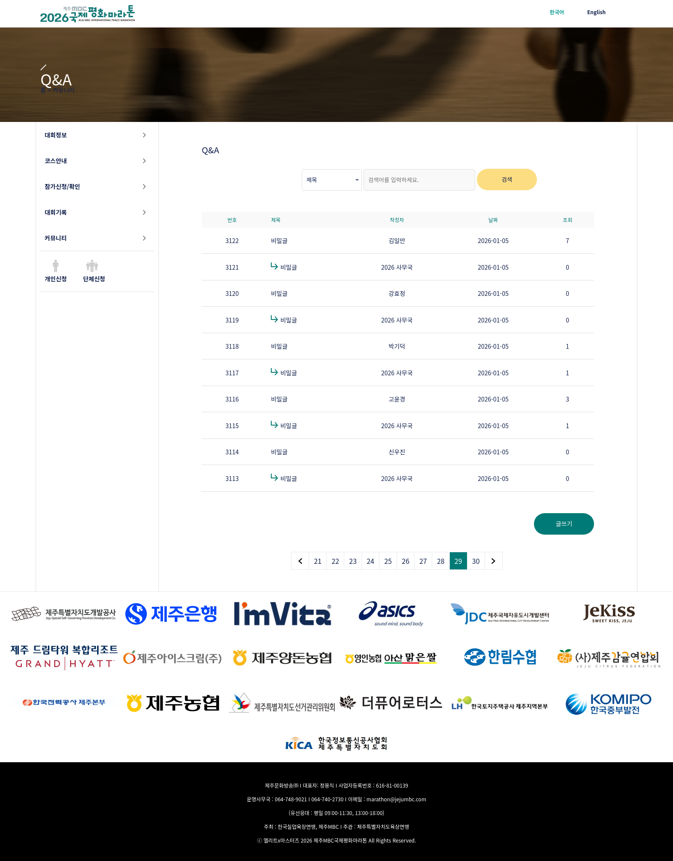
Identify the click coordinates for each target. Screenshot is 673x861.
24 (370, 561)
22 (335, 561)
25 (388, 561)
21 (317, 561)
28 (441, 561)
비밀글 (279, 240)
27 (423, 561)
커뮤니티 (56, 238)
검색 (507, 179)
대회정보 (56, 135)
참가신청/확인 (62, 186)
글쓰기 (564, 523)
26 (405, 561)
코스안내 (56, 160)
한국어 (557, 11)
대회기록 (56, 212)
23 (353, 561)
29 (458, 561)
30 (476, 561)
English (596, 11)
